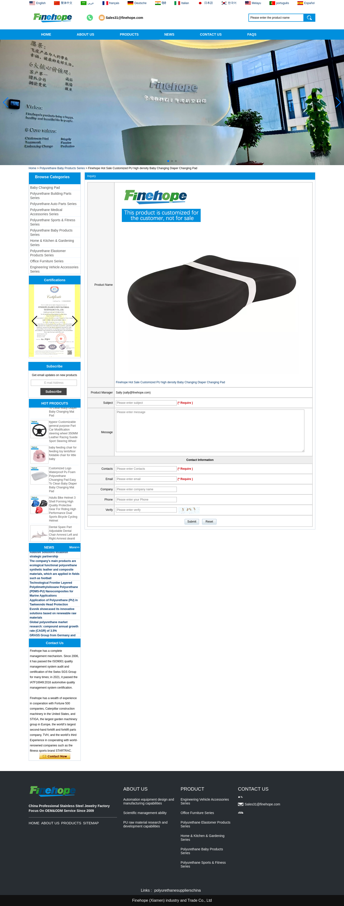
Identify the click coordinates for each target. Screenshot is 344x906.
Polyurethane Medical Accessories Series (46, 212)
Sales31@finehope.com (124, 18)
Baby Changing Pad (45, 187)
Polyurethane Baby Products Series (62, 168)
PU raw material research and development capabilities (145, 824)
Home (32, 168)
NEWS (169, 34)
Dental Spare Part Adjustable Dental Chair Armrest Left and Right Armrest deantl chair (63, 536)
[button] (168, 161)
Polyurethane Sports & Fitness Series (52, 222)
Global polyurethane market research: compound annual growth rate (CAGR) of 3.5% (54, 628)
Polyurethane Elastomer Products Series (48, 253)
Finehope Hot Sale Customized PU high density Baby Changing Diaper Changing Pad (170, 382)
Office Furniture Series (47, 261)
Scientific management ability (145, 813)
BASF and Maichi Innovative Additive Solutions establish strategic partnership (49, 553)
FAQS (251, 34)
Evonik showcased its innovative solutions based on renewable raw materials (53, 614)
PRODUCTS (129, 34)
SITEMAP (91, 823)
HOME (46, 34)
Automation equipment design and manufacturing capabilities (148, 801)
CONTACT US (211, 34)
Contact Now (54, 756)
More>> (74, 547)
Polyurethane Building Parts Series (50, 196)
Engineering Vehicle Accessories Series (54, 269)
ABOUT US (85, 34)
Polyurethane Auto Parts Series (53, 204)
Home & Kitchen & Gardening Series (52, 243)
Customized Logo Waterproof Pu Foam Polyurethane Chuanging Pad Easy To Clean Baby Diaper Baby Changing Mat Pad (63, 481)
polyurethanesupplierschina (177, 890)
